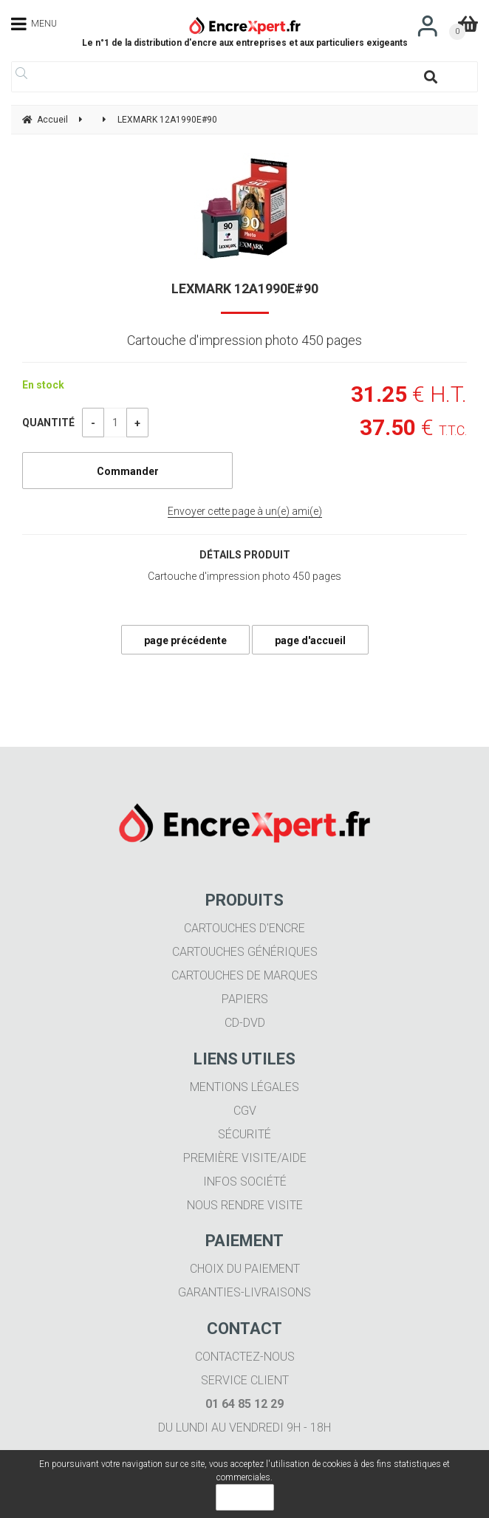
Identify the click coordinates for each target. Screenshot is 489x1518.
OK (245, 1497)
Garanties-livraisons (244, 1292)
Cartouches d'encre (244, 928)
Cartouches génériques (245, 952)
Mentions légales (244, 1087)
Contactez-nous (245, 1357)
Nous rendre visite (245, 1205)
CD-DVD (245, 1023)
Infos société (245, 1182)
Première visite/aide (245, 1158)
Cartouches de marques (244, 975)
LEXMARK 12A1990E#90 (244, 288)
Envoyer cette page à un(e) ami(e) (245, 511)
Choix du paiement (245, 1269)
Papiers (245, 999)
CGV (244, 1111)
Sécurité (244, 1134)
